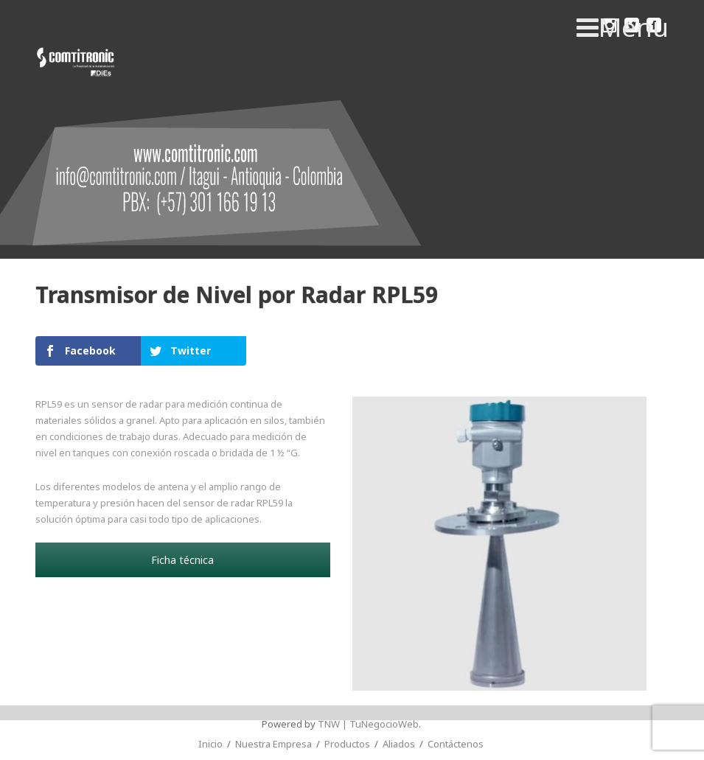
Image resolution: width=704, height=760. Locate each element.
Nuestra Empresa (273, 743)
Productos (347, 743)
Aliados (399, 743)
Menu (622, 27)
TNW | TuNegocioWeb (368, 724)
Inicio (210, 743)
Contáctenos (456, 743)
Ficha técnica (182, 560)
